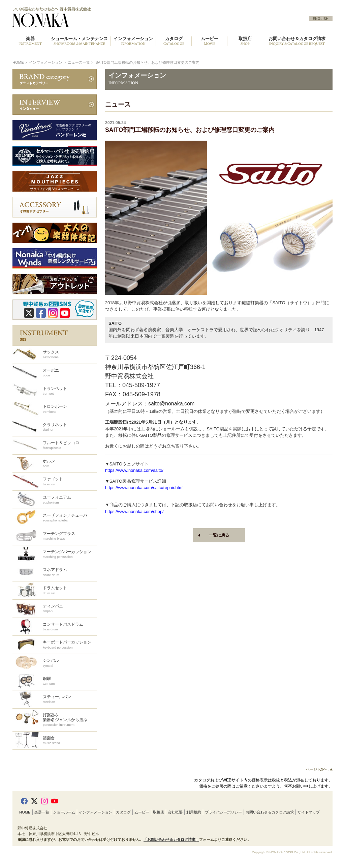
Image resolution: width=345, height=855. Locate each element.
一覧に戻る (219, 535)
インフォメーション (95, 812)
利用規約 (193, 812)
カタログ (123, 812)
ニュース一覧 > (81, 62)
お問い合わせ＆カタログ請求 (297, 41)
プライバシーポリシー (223, 812)
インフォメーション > (48, 62)
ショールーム (64, 812)
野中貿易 (89, 17)
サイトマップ (308, 812)
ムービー (141, 812)
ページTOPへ (319, 769)
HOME (18, 62)
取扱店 (158, 812)
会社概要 (175, 812)
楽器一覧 (41, 812)
